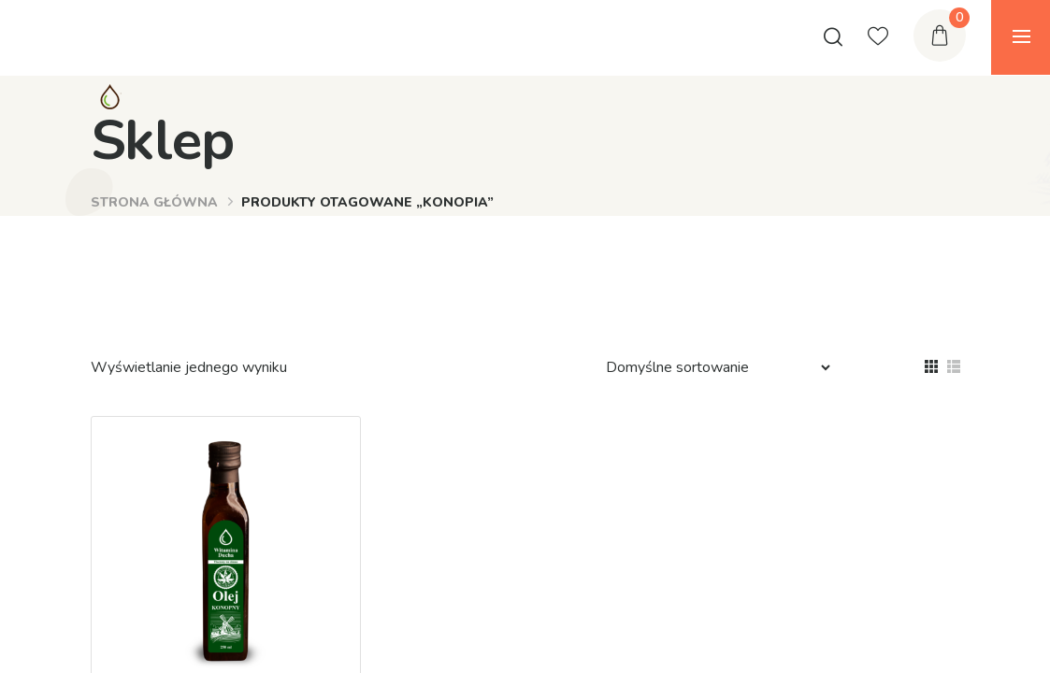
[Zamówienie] (709, 367)
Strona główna (154, 202)
